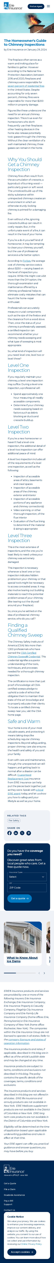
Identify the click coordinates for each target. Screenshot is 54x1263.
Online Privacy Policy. (31, 1244)
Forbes (27, 261)
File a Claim (9, 1189)
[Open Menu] (48, 6)
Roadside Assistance (14, 1195)
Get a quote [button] (18, 898)
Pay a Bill (8, 1201)
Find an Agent (36, 6)
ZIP (10, 883)
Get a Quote (10, 1183)
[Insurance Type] (27, 877)
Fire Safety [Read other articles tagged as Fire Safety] (14, 820)
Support (8, 1204)
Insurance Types (15, 872)
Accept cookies (20, 1252)
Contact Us (9, 1210)
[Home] (14, 6)
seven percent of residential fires (26, 86)
